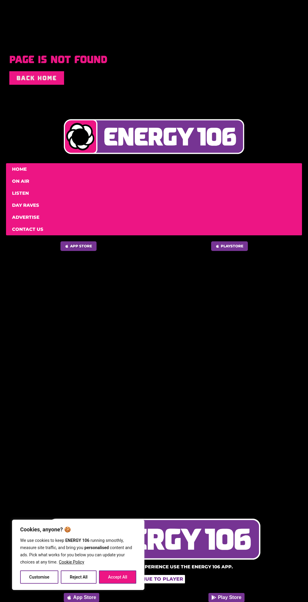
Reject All (79, 577)
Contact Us (27, 229)
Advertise (25, 217)
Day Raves (25, 205)
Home (19, 169)
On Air (20, 181)
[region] (78, 555)
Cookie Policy (71, 562)
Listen (20, 193)
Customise (39, 577)
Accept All (117, 577)
